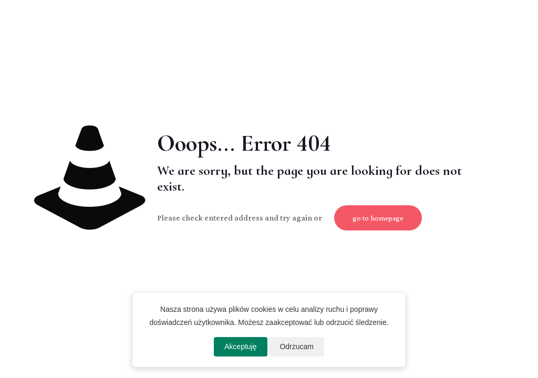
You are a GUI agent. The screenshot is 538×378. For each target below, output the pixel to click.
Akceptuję (240, 346)
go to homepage (378, 218)
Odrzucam (297, 346)
